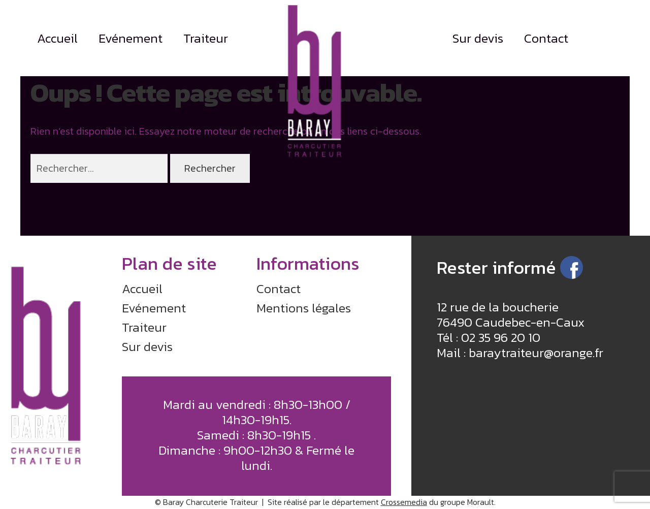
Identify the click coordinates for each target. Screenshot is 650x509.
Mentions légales (303, 307)
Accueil (57, 38)
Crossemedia (404, 502)
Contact (546, 38)
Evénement (130, 38)
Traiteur (205, 38)
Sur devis (477, 38)
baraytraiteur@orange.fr (536, 352)
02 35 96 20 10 (500, 337)
